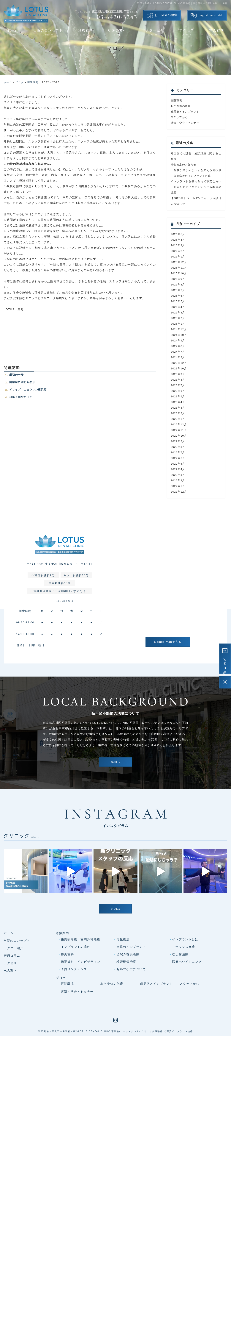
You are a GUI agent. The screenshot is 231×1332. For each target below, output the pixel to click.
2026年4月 (178, 239)
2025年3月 (178, 312)
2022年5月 (178, 463)
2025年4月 (178, 306)
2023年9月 (178, 374)
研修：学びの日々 (21, 397)
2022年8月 (178, 446)
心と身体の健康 (181, 105)
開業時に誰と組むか (23, 382)
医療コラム (12, 1025)
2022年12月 (179, 424)
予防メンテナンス (74, 1039)
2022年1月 (178, 486)
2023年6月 (178, 390)
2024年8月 (178, 346)
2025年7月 (178, 290)
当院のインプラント (131, 1016)
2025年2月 (178, 318)
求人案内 (216, 32)
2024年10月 (179, 334)
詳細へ (115, 765)
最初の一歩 (17, 374)
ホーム (12, 32)
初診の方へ (117, 32)
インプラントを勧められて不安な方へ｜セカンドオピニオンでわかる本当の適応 (196, 187)
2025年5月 (178, 301)
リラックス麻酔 (183, 1016)
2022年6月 (178, 458)
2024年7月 (178, 351)
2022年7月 (178, 452)
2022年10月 (179, 435)
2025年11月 (179, 267)
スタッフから (180, 117)
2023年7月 (178, 385)
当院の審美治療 (127, 1024)
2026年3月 (178, 245)
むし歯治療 (180, 1024)
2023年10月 (179, 368)
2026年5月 (178, 234)
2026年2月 (178, 250)
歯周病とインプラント (186, 111)
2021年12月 (179, 491)
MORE (115, 978)
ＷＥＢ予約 (225, 663)
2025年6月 (178, 295)
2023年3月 (178, 407)
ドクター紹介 (153, 32)
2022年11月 (179, 430)
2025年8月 (178, 284)
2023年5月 (178, 396)
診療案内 (85, 32)
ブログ (61, 1047)
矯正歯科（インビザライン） (82, 1031)
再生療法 (122, 1009)
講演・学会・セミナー (186, 122)
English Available (211, 15)
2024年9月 (178, 340)
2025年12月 (179, 262)
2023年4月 (178, 402)
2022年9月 (178, 441)
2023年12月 (179, 362)
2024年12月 (179, 329)
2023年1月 (178, 418)
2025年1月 (178, 323)
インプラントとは (185, 1009)
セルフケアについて (131, 1039)
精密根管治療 (126, 1031)
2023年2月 (178, 413)
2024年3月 (178, 357)
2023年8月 (178, 379)
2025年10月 (179, 273)
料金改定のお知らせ (184, 164)
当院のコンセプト (48, 32)
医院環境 (177, 100)
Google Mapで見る (167, 641)
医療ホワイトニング (187, 1031)
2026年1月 (178, 256)
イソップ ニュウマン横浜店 (29, 389)
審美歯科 (67, 1024)
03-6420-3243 (63, 603)
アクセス (186, 32)
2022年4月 (178, 469)
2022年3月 (178, 474)
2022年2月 (178, 480)
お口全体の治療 (166, 15)
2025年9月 (178, 278)
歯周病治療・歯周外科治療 (80, 1009)
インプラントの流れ (75, 1016)
